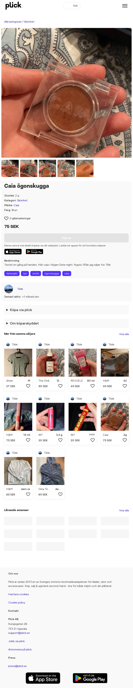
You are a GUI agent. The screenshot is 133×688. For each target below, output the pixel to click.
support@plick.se (19, 633)
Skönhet (29, 21)
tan (25, 273)
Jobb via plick (16, 641)
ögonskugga (52, 273)
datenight (11, 273)
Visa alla (124, 334)
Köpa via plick (21, 310)
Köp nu (66, 238)
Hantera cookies (18, 594)
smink (35, 273)
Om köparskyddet (24, 323)
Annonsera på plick (20, 649)
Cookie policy (16, 602)
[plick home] (13, 5)
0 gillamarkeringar (20, 218)
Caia (16, 205)
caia (66, 273)
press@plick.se (17, 666)
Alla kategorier (13, 21)
